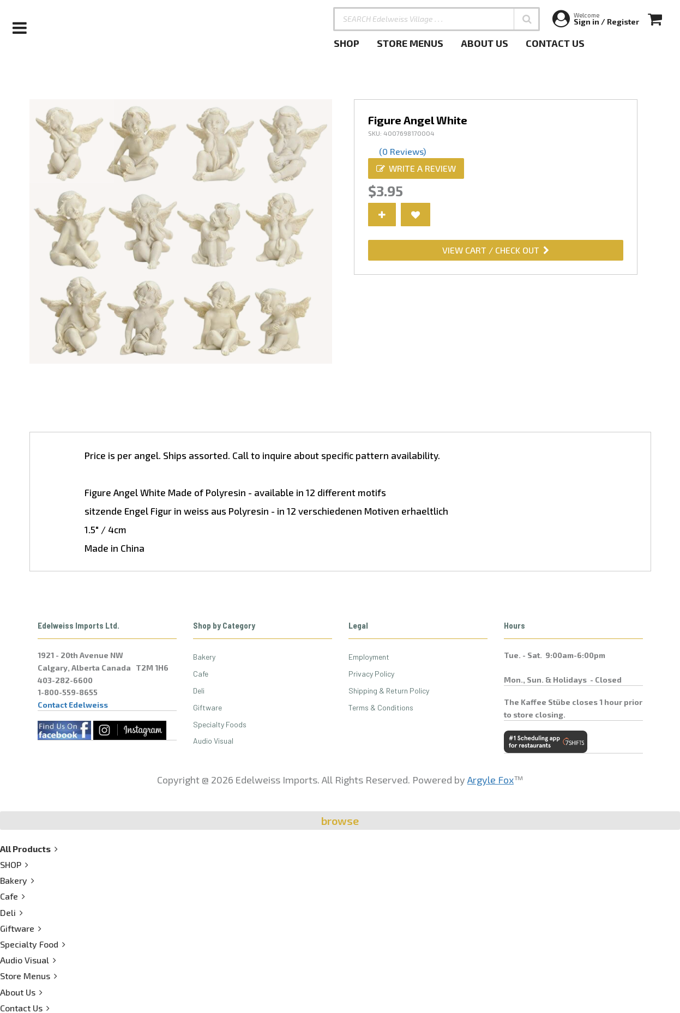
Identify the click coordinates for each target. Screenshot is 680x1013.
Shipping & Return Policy (388, 690)
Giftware (207, 707)
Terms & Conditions (380, 707)
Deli (198, 690)
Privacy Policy (371, 673)
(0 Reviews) (402, 151)
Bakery (204, 656)
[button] (527, 19)
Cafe (200, 673)
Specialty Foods (219, 724)
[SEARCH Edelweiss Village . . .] (436, 19)
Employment (368, 656)
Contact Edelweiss (73, 704)
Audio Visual (213, 740)
